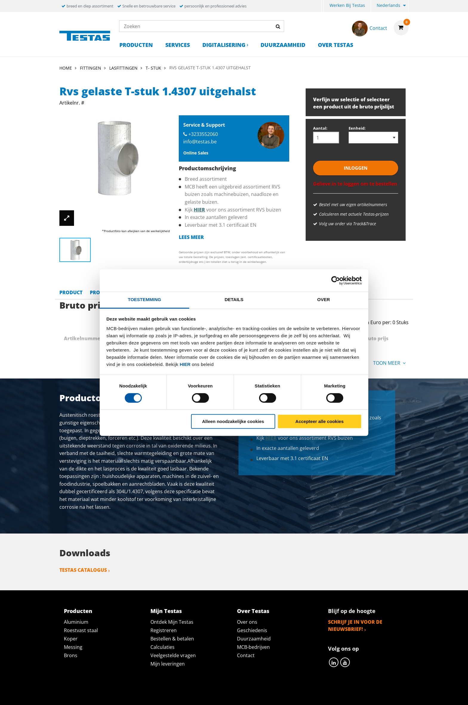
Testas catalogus (83, 570)
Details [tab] (233, 299)
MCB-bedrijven (253, 647)
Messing (73, 647)
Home (65, 68)
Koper (71, 638)
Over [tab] (323, 299)
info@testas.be (200, 141)
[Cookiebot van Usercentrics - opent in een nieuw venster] (336, 280)
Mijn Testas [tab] (166, 610)
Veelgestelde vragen (173, 655)
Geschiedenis (252, 630)
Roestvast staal (81, 630)
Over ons (247, 622)
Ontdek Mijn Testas (171, 622)
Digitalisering (223, 44)
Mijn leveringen (167, 663)
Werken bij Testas (347, 5)
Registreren (163, 630)
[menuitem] (322, 6)
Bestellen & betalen (172, 638)
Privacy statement (154, 693)
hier (185, 364)
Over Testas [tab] (253, 610)
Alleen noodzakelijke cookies (233, 421)
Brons (70, 655)
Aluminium (76, 622)
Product (70, 292)
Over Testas (335, 44)
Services (177, 44)
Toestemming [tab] (144, 299)
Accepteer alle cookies (319, 421)
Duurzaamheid (283, 44)
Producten (136, 44)
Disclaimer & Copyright (337, 693)
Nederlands (388, 5)
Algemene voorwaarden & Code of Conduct (243, 693)
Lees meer (191, 237)
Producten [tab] (78, 610)
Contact (246, 655)
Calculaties (162, 647)
